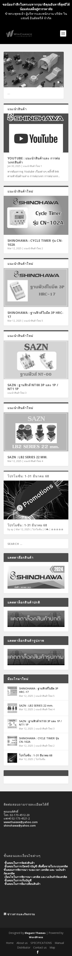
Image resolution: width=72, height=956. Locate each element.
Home (10, 943)
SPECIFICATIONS (41, 943)
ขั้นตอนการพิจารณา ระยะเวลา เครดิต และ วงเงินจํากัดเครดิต (34, 871)
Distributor (23, 947)
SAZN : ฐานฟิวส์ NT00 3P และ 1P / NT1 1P (32, 387)
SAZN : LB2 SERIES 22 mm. (27, 457)
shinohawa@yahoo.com (20, 825)
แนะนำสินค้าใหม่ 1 (32, 166)
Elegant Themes (35, 933)
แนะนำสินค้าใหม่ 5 (33, 320)
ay (12, 529)
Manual (59, 943)
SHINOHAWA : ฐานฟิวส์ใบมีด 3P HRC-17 (35, 315)
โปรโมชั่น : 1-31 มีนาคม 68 (27, 525)
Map (52, 947)
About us (22, 943)
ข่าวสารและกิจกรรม (21, 914)
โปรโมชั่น (37, 529)
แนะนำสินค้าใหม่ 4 (33, 461)
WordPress (36, 937)
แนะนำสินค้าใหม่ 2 (33, 248)
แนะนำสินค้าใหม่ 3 (16, 392)
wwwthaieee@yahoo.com (21, 822)
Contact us (40, 947)
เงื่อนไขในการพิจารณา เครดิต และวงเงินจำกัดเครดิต (35, 877)
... (8, 93)
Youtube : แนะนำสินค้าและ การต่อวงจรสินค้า (33, 160)
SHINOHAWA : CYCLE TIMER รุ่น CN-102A (35, 242)
